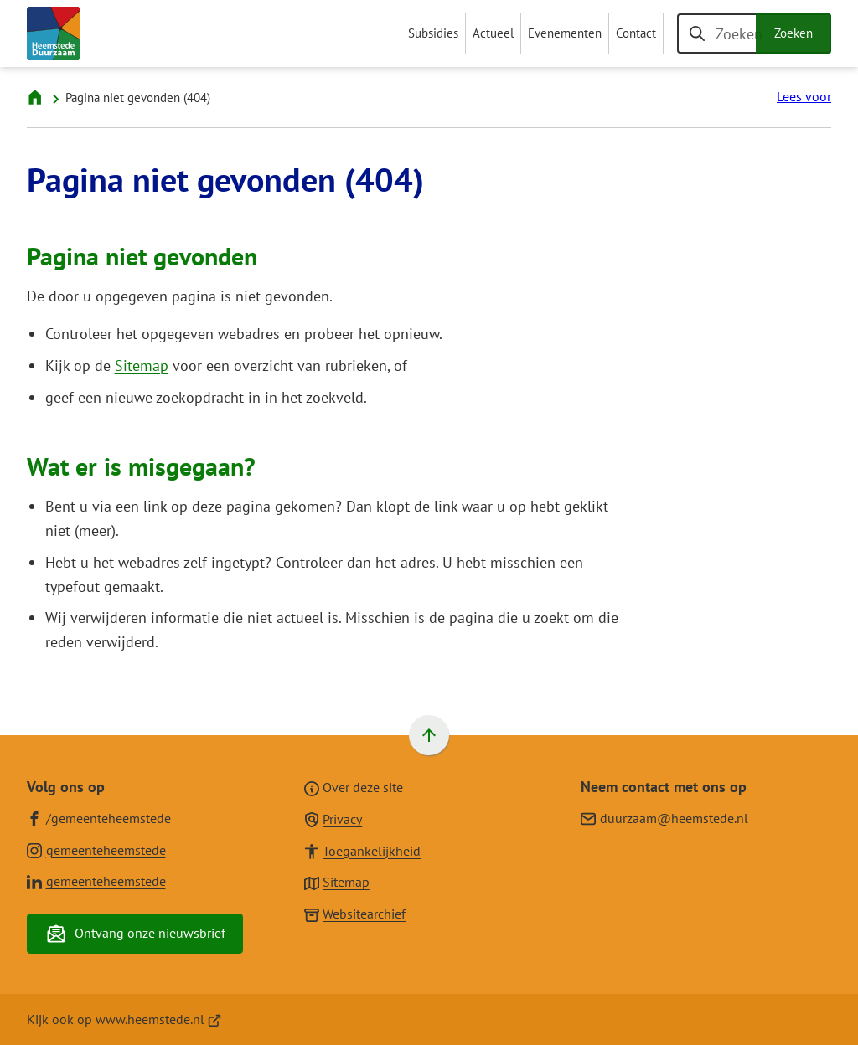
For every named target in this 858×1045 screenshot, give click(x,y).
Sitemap (141, 365)
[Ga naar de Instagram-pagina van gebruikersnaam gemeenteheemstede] (96, 849)
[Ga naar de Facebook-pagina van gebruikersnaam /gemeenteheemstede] (99, 817)
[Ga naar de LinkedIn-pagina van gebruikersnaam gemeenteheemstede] (96, 880)
